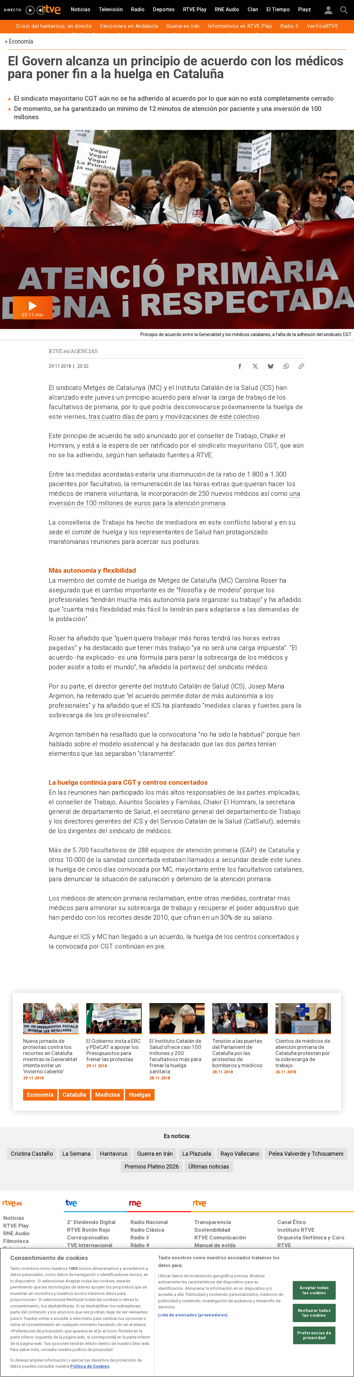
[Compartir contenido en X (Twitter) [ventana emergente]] (255, 365)
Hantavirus (114, 1153)
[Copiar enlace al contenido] (301, 365)
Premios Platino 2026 (152, 1166)
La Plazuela (196, 1153)
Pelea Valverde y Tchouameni (306, 1153)
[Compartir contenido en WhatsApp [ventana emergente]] (286, 365)
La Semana (76, 1153)
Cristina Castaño (32, 1153)
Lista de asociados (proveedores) (193, 1315)
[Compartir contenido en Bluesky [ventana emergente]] (270, 365)
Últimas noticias (209, 1166)
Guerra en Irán (155, 1153)
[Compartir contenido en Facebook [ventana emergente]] (240, 365)
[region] (177, 1312)
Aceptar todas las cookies (314, 1290)
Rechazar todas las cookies (314, 1313)
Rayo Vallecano (240, 1153)
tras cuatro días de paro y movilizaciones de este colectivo (174, 416)
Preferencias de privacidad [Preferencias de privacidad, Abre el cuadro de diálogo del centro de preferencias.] (314, 1335)
